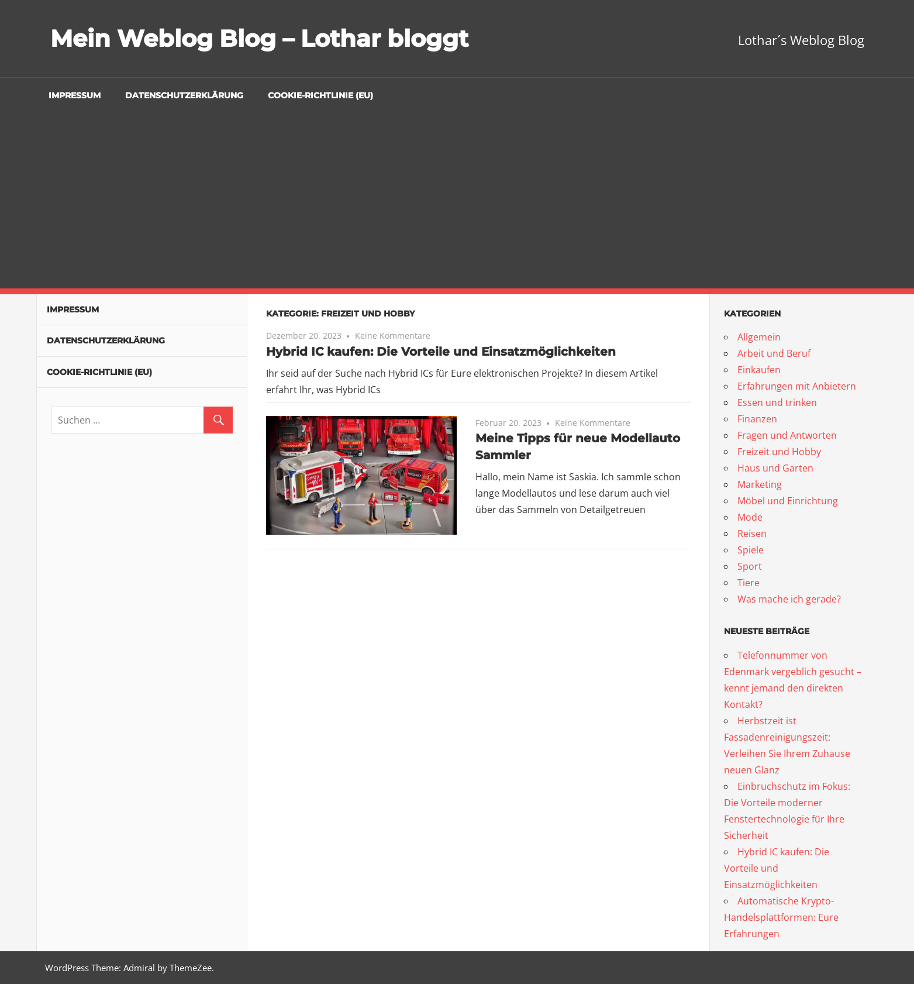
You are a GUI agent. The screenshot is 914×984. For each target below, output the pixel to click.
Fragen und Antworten (787, 435)
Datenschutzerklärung (184, 95)
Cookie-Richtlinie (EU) (320, 95)
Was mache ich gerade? (789, 599)
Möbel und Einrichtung (787, 500)
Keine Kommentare (392, 335)
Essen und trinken (777, 402)
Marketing (759, 484)
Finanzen (757, 418)
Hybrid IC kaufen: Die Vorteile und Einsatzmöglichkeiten (441, 352)
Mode (750, 517)
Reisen (752, 533)
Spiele (750, 549)
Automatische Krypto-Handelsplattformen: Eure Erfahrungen (781, 917)
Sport (749, 566)
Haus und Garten (775, 468)
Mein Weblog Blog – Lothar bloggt (259, 38)
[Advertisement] (457, 201)
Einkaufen (759, 369)
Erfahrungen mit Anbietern (796, 386)
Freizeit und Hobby (779, 451)
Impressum (75, 95)
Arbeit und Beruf (773, 353)
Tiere (748, 582)
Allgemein (759, 337)
